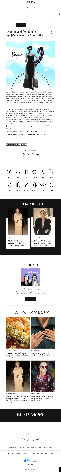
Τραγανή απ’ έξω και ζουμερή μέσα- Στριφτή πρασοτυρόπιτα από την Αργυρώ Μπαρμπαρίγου (18, 355)
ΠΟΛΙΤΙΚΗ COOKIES (49, 453)
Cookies (59, 469)
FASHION (12, 14)
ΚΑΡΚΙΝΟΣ (34, 177)
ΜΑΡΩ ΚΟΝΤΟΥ (10, 237)
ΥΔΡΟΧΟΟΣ (43, 190)
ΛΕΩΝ (43, 177)
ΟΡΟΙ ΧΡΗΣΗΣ (17, 453)
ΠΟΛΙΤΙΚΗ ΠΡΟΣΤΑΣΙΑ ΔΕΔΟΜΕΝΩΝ (36, 453)
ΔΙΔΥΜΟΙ (26, 177)
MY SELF (40, 14)
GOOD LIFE (46, 14)
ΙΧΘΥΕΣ (51, 190)
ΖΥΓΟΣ (9, 190)
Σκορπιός (23, 144)
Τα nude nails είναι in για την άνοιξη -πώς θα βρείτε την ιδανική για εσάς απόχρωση (42, 355)
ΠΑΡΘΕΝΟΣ (51, 177)
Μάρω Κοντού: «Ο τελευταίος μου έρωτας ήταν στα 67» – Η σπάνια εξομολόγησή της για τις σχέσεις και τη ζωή (16, 243)
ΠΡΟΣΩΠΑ (5, 14)
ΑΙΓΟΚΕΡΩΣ (34, 190)
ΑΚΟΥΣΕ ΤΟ (30, 299)
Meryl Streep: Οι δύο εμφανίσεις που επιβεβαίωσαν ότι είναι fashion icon (42, 398)
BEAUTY (18, 14)
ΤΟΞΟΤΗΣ (26, 190)
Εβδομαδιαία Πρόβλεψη (13, 144)
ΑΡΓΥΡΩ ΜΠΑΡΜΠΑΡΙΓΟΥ (13, 350)
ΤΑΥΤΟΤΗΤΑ (10, 453)
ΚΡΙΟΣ (9, 177)
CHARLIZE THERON (36, 237)
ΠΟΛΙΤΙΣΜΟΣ (33, 14)
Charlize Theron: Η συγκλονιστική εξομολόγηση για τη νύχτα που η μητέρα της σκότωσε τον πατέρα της (42, 242)
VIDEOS (53, 14)
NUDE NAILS (35, 350)
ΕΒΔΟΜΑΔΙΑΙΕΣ (21, 25)
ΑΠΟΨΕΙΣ (25, 14)
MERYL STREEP (36, 393)
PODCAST (30, 265)
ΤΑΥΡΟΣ (18, 177)
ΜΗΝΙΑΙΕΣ (32, 25)
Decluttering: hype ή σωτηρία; (30, 289)
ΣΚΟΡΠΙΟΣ (30, 20)
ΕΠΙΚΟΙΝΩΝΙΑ (24, 453)
